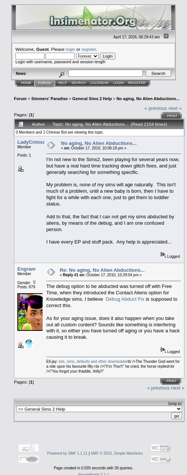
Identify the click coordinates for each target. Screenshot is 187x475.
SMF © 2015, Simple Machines (116, 453)
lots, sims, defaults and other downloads (92, 361)
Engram (26, 269)
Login (118, 83)
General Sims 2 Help (92, 98)
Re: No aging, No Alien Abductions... (102, 270)
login (70, 49)
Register (137, 83)
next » (175, 108)
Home (26, 83)
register (88, 49)
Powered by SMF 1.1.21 (67, 453)
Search (79, 83)
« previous (155, 108)
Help (62, 83)
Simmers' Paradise (49, 98)
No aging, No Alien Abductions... (147, 98)
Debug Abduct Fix (125, 299)
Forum (44, 83)
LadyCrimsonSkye (38, 142)
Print (172, 116)
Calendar (99, 83)
